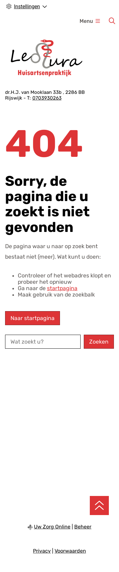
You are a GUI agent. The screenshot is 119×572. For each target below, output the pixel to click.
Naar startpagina (32, 318)
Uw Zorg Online (52, 527)
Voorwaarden (70, 551)
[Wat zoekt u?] (43, 342)
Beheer (82, 527)
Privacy (42, 551)
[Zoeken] (112, 21)
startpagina (62, 288)
